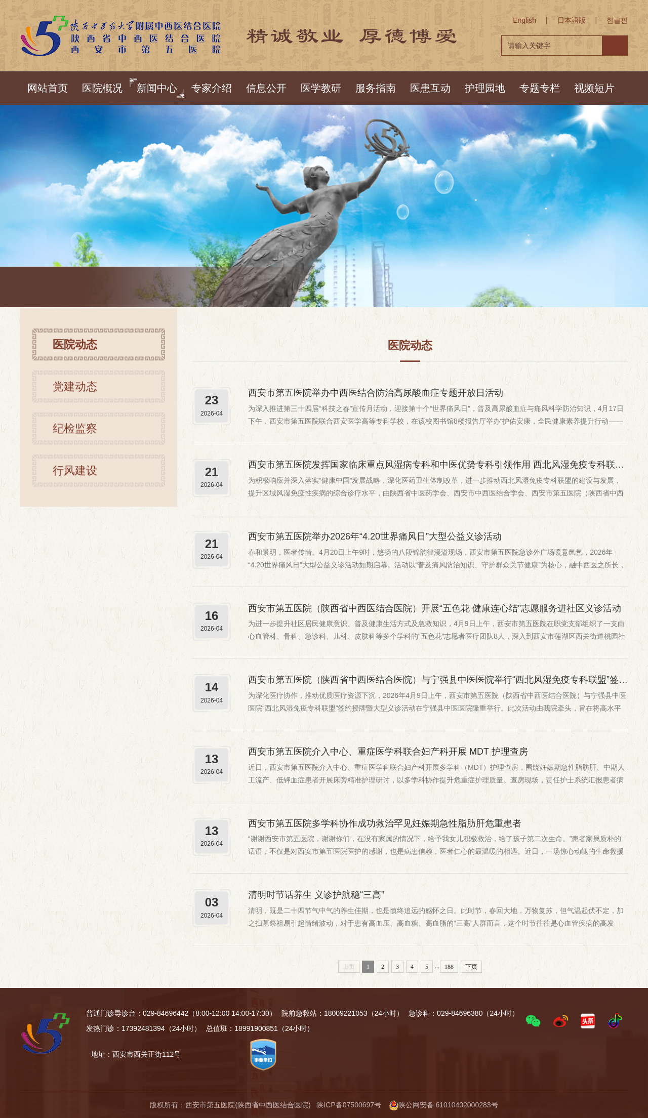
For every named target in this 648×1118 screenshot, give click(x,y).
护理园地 (485, 88)
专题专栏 (539, 88)
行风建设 (75, 478)
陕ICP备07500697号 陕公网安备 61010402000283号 (407, 1105)
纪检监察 (75, 436)
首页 (105, 288)
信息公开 (266, 88)
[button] (533, 1020)
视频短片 (594, 88)
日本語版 (571, 20)
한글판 (617, 20)
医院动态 (181, 288)
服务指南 (375, 88)
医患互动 (430, 88)
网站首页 (47, 88)
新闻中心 (157, 88)
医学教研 (321, 88)
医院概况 (102, 88)
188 (449, 966)
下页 (471, 966)
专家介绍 (211, 88)
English (524, 20)
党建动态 (75, 394)
